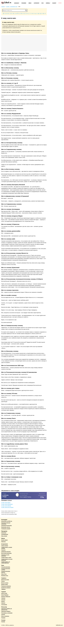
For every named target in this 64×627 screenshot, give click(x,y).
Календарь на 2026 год (6, 521)
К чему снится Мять (5, 502)
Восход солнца (4, 582)
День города (4, 536)
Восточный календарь (6, 553)
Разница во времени (6, 586)
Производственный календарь (5, 523)
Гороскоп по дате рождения (5, 555)
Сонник (3, 621)
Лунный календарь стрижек (5, 569)
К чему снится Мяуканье (7, 504)
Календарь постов (5, 527)
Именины (3, 541)
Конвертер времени (5, 587)
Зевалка (3, 602)
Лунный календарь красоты (5, 572)
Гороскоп (3, 549)
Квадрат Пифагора (5, 596)
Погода (3, 581)
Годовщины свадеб (5, 528)
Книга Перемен (4, 594)
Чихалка (3, 598)
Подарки (3, 617)
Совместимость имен (6, 557)
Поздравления (4, 534)
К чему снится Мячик (6, 505)
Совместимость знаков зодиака (6, 548)
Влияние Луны (4, 575)
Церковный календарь (6, 525)
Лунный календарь (5, 567)
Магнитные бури (5, 579)
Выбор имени (4, 540)
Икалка (3, 601)
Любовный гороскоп (6, 551)
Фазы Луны (3, 574)
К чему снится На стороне (7, 507)
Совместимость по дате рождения (6, 560)
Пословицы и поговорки (6, 612)
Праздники (3, 532)
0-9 (3, 13)
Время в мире (4, 584)
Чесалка (3, 599)
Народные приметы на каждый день (6, 609)
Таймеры (3, 589)
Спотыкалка (4, 604)
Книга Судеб (4, 593)
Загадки (3, 614)
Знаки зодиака (4, 545)
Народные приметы (5, 611)
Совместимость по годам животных (5, 562)
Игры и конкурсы (5, 616)
